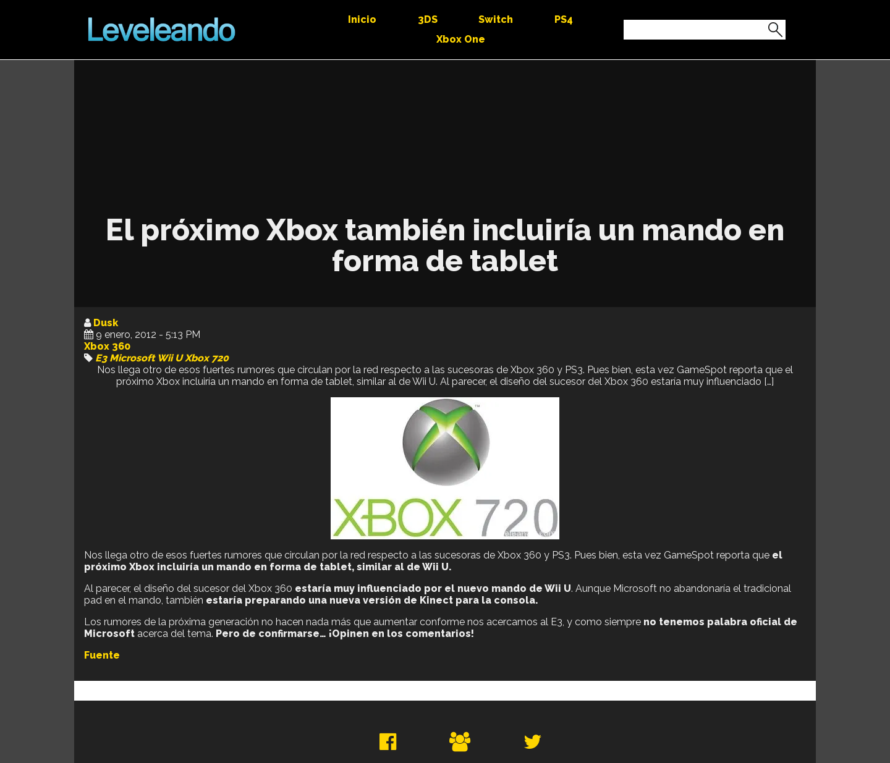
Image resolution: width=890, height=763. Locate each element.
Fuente (102, 655)
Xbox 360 (107, 346)
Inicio (362, 19)
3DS (428, 19)
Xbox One (460, 39)
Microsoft (132, 358)
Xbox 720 (207, 358)
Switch (495, 19)
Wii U (169, 358)
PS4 (563, 19)
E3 (101, 358)
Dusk (105, 323)
